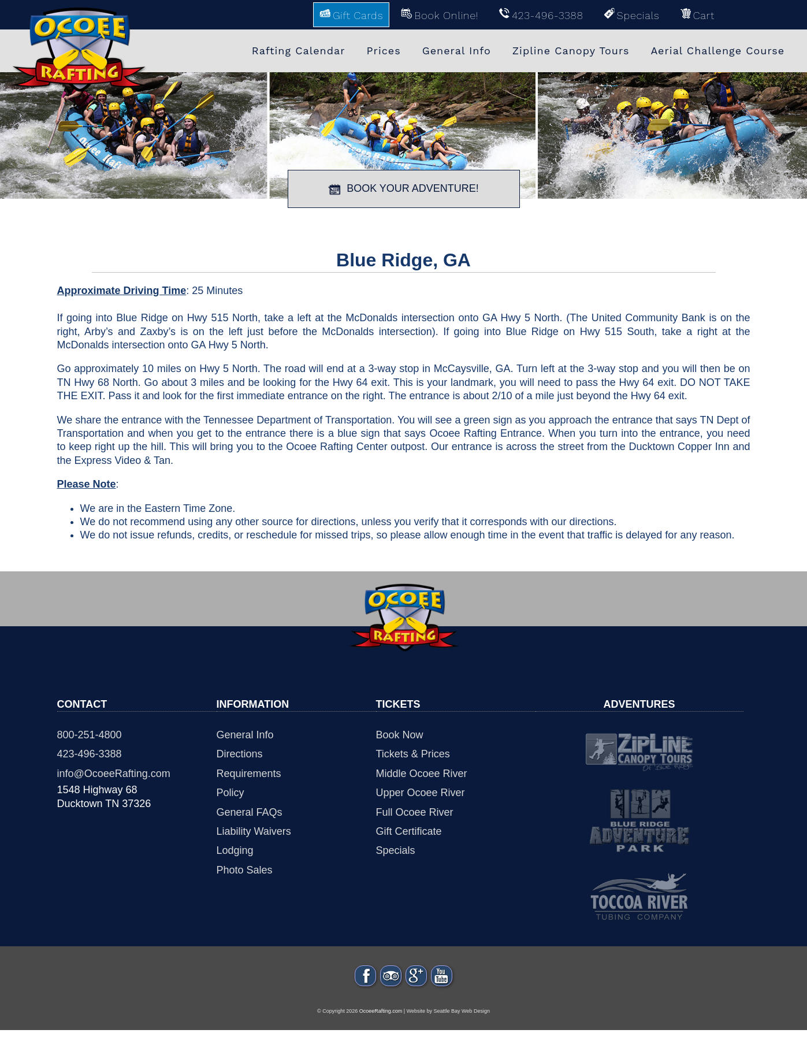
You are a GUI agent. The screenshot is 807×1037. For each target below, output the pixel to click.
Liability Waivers (254, 831)
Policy (230, 792)
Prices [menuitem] (384, 50)
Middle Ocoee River (421, 773)
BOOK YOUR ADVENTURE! (403, 189)
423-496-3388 (89, 754)
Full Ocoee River (414, 812)
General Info (245, 735)
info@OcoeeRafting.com (113, 773)
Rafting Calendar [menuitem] (298, 50)
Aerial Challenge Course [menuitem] (717, 50)
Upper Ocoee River (420, 792)
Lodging (235, 850)
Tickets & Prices (413, 754)
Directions (240, 754)
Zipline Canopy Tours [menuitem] (571, 50)
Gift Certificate (409, 831)
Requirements (249, 773)
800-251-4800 (89, 735)
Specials (395, 850)
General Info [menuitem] (456, 50)
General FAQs (249, 812)
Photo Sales (245, 870)
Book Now (399, 735)
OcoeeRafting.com (381, 1018)
